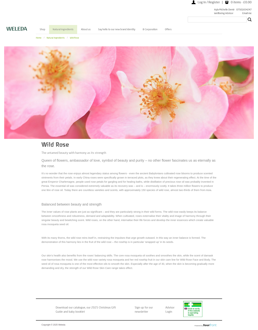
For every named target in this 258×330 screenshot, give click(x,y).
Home (38, 37)
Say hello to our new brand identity (116, 29)
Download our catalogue (70, 307)
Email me (247, 13)
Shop (42, 29)
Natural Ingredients (63, 29)
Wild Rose (74, 37)
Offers (168, 29)
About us (86, 29)
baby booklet (77, 311)
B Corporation (150, 29)
